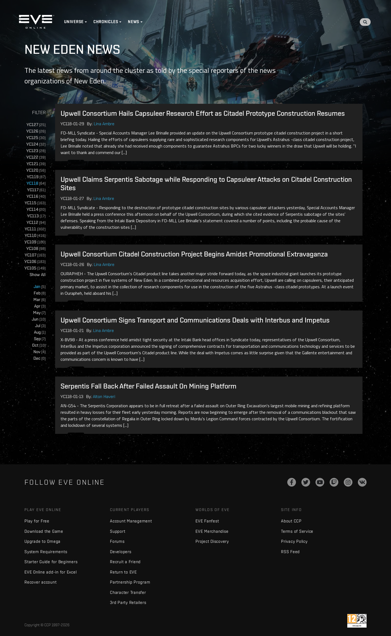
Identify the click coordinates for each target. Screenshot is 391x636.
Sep (40, 339)
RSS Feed (290, 551)
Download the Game (43, 531)
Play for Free (36, 521)
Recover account (40, 582)
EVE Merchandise (211, 531)
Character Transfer (128, 592)
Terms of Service (297, 531)
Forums (117, 541)
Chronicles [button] (105, 21)
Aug (40, 332)
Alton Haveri (104, 396)
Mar (39, 300)
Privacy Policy (294, 541)
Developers (120, 551)
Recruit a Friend (125, 561)
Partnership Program (130, 582)
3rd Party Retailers (128, 602)
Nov (39, 352)
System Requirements (45, 551)
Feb (40, 293)
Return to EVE (123, 572)
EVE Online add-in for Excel (50, 572)
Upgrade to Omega (42, 541)
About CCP (291, 521)
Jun (39, 319)
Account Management (131, 521)
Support (117, 531)
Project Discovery (212, 541)
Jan (40, 287)
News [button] (133, 21)
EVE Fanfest (207, 521)
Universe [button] (74, 21)
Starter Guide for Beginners (50, 561)
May (39, 313)
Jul (40, 326)
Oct (39, 345)
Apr (40, 306)
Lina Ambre (104, 123)
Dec (39, 358)
